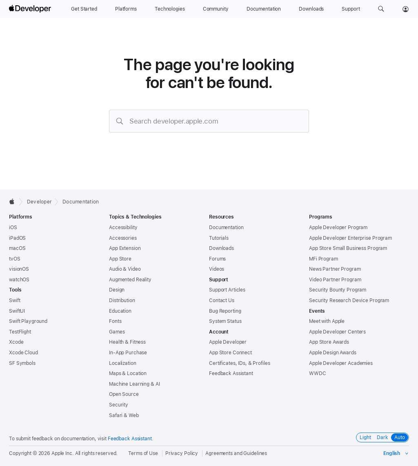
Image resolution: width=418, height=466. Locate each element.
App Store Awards (329, 342)
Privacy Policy (181, 453)
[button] (381, 9)
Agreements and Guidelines (236, 453)
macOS (17, 248)
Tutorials (219, 238)
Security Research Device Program (349, 300)
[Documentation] (263, 9)
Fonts (115, 321)
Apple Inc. (62, 453)
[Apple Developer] (31, 9)
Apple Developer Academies (341, 363)
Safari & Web (124, 415)
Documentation (80, 202)
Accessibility (123, 227)
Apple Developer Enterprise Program (350, 238)
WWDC (317, 373)
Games (117, 332)
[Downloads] (311, 9)
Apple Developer (228, 342)
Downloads (221, 248)
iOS (13, 227)
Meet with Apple (327, 321)
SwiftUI (17, 311)
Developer (39, 202)
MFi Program (323, 259)
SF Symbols (22, 363)
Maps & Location (128, 373)
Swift (14, 300)
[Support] (350, 9)
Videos (216, 269)
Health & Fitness (127, 342)
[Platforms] (126, 9)
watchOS (19, 280)
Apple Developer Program (338, 227)
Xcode (16, 342)
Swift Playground (28, 321)
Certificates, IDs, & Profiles (239, 363)
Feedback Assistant (231, 373)
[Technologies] (169, 9)
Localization (122, 363)
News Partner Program (335, 269)
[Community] (216, 9)
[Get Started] (84, 9)
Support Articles (227, 290)
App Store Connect (230, 353)
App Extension (124, 248)
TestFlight (20, 332)
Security (118, 405)
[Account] (405, 9)
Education (120, 311)
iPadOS (17, 238)
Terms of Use (143, 453)
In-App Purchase (128, 353)
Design (117, 290)
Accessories (123, 238)
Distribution (122, 300)
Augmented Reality (130, 280)
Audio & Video (124, 269)
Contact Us (221, 300)
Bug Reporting (225, 311)
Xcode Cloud (23, 353)
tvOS (14, 259)
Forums (217, 259)
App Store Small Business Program (348, 248)
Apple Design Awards (332, 353)
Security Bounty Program (337, 290)
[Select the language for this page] (396, 453)
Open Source (124, 394)
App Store (120, 259)
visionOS (19, 269)
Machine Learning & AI (134, 384)
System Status (225, 321)
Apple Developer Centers (337, 332)
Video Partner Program (335, 280)
